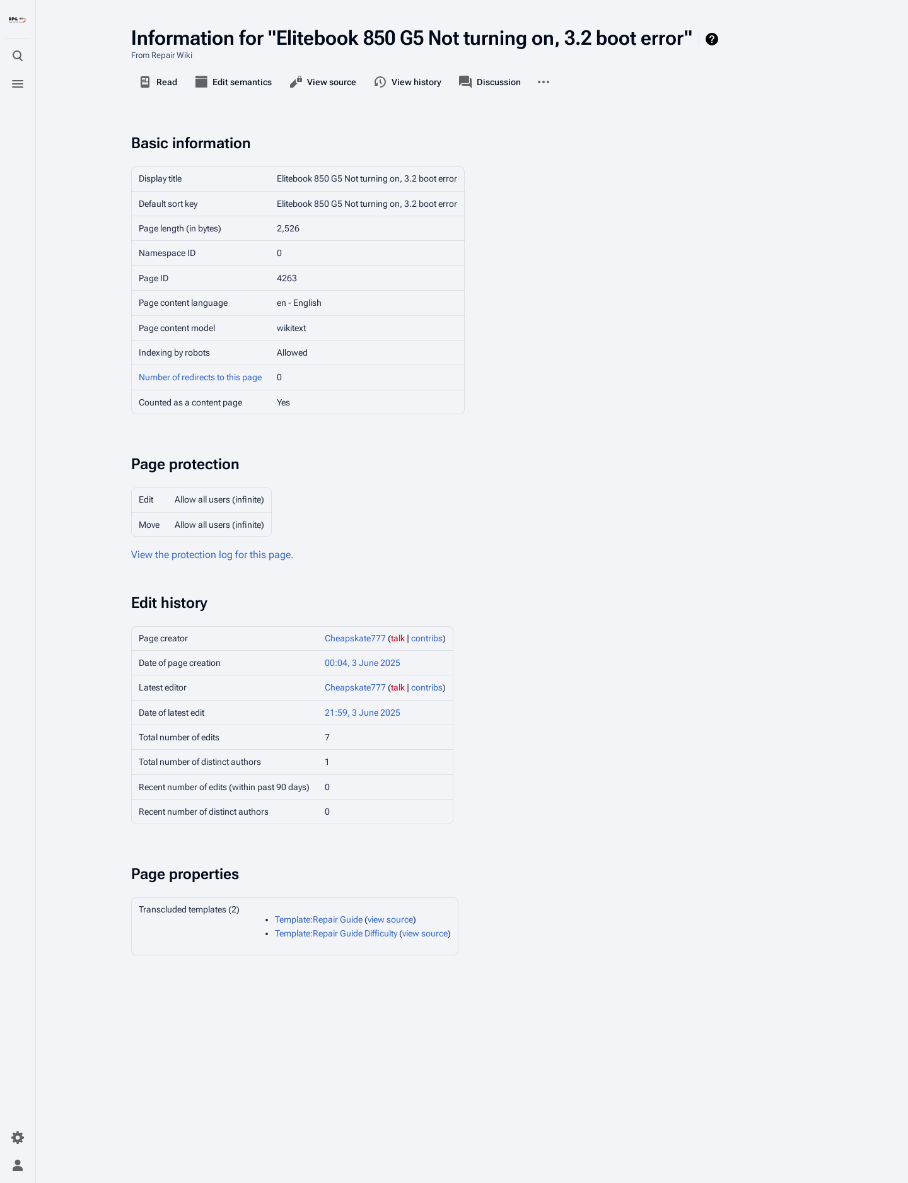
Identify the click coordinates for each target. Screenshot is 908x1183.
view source (390, 919)
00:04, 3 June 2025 (362, 663)
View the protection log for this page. (212, 555)
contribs (427, 638)
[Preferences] (17, 1137)
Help (713, 39)
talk (398, 638)
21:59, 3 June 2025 (362, 713)
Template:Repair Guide (319, 919)
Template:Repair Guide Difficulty (336, 933)
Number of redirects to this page (200, 377)
